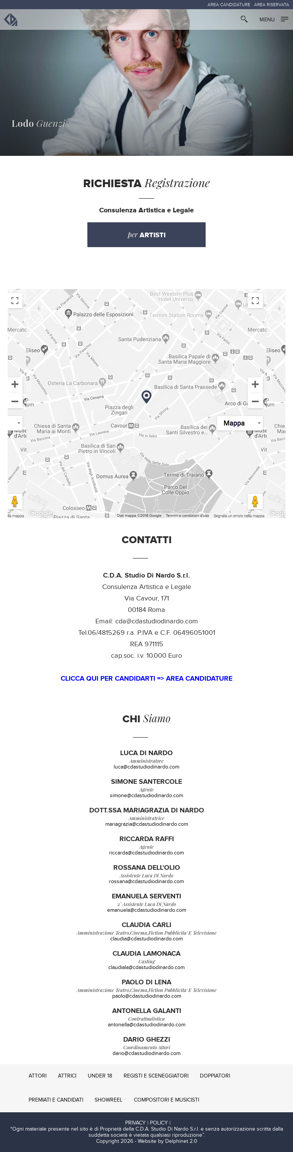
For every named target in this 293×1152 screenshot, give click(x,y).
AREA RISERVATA (271, 4)
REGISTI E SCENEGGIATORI (156, 1076)
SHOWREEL (108, 1100)
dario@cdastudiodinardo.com (146, 1053)
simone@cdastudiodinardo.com (146, 796)
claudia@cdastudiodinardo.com (146, 939)
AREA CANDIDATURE (229, 4)
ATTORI (38, 1076)
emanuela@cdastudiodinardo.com (146, 910)
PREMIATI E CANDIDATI (56, 1100)
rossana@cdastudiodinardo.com (146, 882)
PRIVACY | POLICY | (148, 1123)
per (147, 234)
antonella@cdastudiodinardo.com (146, 1025)
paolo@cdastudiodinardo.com (146, 996)
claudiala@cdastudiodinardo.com (146, 967)
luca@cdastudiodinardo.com (146, 767)
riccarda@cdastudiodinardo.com (146, 853)
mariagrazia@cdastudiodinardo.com (146, 824)
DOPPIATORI (215, 1076)
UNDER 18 (100, 1076)
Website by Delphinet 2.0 (167, 1141)
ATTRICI (67, 1076)
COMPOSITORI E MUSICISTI (166, 1100)
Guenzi (38, 122)
